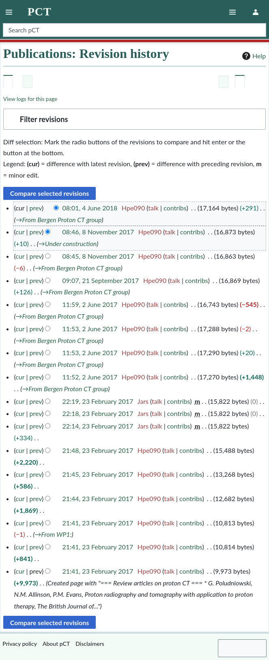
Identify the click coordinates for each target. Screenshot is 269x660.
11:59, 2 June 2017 (90, 304)
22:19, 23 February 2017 (97, 401)
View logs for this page (30, 99)
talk (153, 208)
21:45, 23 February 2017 (97, 474)
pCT (40, 11)
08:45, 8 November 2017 (98, 256)
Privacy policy (19, 643)
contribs (175, 208)
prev (35, 208)
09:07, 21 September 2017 (100, 280)
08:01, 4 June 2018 (90, 208)
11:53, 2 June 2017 (90, 328)
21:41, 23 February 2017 (97, 523)
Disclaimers (89, 643)
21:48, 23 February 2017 (97, 450)
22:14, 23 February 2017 (97, 426)
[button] (134, 119)
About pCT (56, 643)
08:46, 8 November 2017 (98, 232)
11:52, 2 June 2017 (90, 377)
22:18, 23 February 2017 (97, 413)
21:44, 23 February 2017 (97, 498)
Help (253, 56)
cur (19, 232)
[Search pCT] (134, 30)
